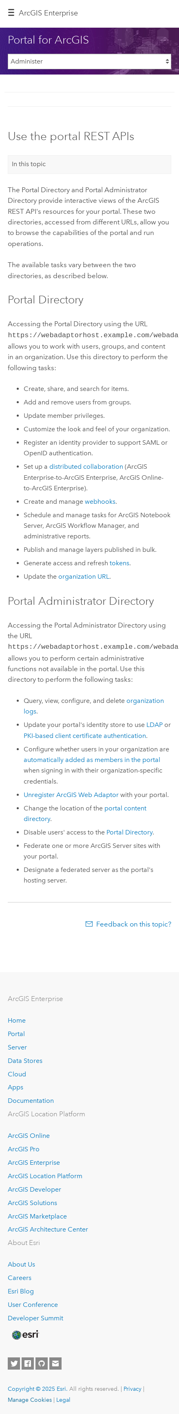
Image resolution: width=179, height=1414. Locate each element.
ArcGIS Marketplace (37, 1215)
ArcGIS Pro (24, 1147)
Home (17, 1019)
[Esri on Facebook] (28, 1362)
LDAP (154, 723)
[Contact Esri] (55, 1362)
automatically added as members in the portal (92, 758)
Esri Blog (21, 1289)
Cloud (17, 1072)
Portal (16, 1032)
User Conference (33, 1303)
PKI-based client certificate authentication (85, 734)
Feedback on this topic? (133, 922)
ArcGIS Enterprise (48, 13)
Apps (15, 1085)
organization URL (83, 576)
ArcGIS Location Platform (45, 1174)
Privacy (132, 1387)
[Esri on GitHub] (41, 1362)
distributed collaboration (86, 466)
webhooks (100, 501)
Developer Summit (35, 1316)
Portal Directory (129, 830)
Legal (63, 1398)
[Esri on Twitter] (14, 1362)
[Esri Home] (25, 1333)
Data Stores (25, 1059)
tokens (119, 562)
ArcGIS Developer (34, 1188)
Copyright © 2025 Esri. (38, 1387)
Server (17, 1046)
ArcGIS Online (29, 1134)
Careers (19, 1276)
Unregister (71, 793)
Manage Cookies (30, 1398)
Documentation (31, 1099)
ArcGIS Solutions (32, 1201)
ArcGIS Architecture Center (48, 1228)
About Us (21, 1263)
